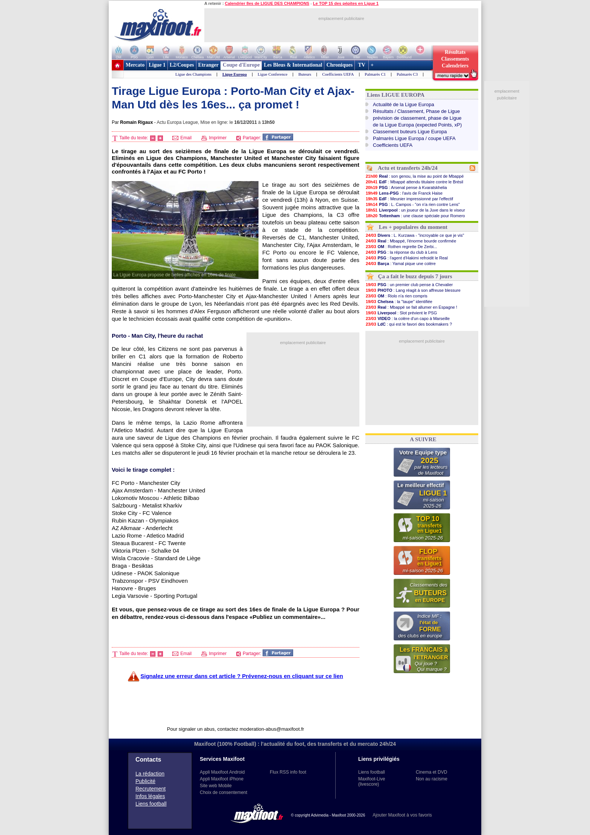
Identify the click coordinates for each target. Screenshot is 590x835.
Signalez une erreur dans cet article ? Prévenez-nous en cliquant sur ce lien (241, 676)
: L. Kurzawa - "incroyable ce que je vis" (414, 235)
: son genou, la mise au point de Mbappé (414, 176)
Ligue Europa (234, 74)
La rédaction (149, 774)
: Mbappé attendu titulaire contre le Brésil (414, 182)
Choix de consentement (223, 792)
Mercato (135, 65)
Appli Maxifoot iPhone (221, 779)
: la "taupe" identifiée (398, 301)
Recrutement (150, 789)
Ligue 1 (157, 65)
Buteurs (304, 74)
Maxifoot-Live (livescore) (371, 781)
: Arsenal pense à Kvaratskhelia (406, 187)
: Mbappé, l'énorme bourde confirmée (410, 241)
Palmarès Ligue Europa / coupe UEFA (414, 138)
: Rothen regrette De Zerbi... (401, 246)
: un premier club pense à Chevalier (409, 284)
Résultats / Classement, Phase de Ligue (416, 111)
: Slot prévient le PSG (401, 313)
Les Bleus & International (293, 65)
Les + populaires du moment (413, 227)
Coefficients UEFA (338, 74)
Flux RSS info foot (288, 772)
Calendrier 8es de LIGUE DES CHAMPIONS (267, 3)
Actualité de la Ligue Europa (403, 104)
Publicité (145, 781)
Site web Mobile (216, 785)
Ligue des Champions (193, 74)
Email (182, 137)
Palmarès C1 (375, 74)
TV (361, 65)
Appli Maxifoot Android (222, 772)
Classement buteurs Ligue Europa (410, 131)
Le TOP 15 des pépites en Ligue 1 (346, 3)
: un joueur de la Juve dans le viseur (415, 210)
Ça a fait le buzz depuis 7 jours (415, 276)
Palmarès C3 (407, 74)
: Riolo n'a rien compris (396, 296)
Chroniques (339, 65)
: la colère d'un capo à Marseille (407, 318)
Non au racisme (431, 779)
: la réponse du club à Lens (401, 252)
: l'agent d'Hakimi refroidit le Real (406, 258)
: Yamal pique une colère (400, 263)
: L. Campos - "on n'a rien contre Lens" (412, 204)
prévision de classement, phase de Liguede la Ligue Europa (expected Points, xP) (417, 121)
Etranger (208, 65)
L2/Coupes (182, 65)
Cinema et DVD (431, 772)
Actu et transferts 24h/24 (408, 168)
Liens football (151, 804)
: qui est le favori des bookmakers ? (408, 324)
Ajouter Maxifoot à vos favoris (402, 815)
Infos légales (150, 796)
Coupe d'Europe (241, 65)
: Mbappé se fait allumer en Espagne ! (411, 307)
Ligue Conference (272, 74)
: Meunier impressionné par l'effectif (409, 199)
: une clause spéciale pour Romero (415, 215)
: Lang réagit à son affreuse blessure (413, 290)
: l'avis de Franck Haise (403, 193)
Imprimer (214, 137)
